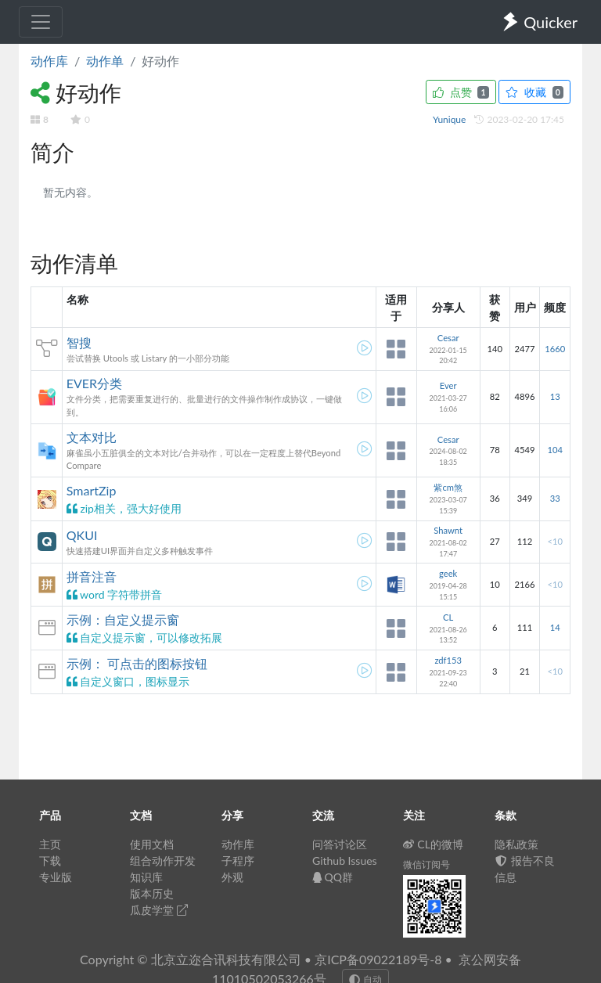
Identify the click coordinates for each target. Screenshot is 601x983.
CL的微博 (433, 844)
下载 (50, 860)
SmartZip (92, 490)
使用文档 (152, 844)
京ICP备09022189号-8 (378, 959)
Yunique (451, 119)
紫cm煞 (448, 487)
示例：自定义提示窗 (123, 619)
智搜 (79, 342)
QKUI (82, 535)
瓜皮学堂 (159, 909)
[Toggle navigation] (41, 22)
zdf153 (448, 660)
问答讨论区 (339, 844)
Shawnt (448, 530)
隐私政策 (516, 844)
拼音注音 (92, 576)
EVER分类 (94, 383)
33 (555, 498)
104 (554, 450)
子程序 (237, 860)
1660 (555, 349)
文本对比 (92, 437)
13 (555, 396)
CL (448, 617)
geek (448, 573)
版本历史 (152, 893)
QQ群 (332, 877)
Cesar (448, 338)
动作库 (49, 60)
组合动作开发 (163, 860)
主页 (50, 844)
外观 (232, 877)
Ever (448, 385)
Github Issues (344, 860)
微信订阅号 (426, 864)
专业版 (55, 877)
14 (555, 627)
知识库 (146, 877)
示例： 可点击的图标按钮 (137, 663)
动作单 (105, 60)
